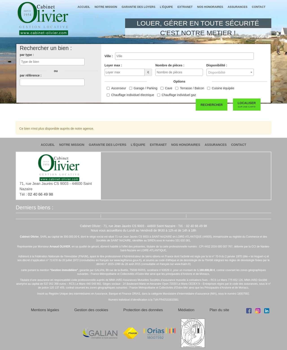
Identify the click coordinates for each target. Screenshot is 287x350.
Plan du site (219, 310)
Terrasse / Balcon (192, 88)
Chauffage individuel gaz (179, 95)
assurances (237, 7)
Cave (168, 88)
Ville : (108, 56)
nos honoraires (210, 7)
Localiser (247, 104)
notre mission (106, 7)
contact (258, 7)
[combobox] (52, 61)
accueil (84, 7)
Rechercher (211, 105)
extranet (185, 7)
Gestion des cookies (91, 310)
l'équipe (166, 7)
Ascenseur (118, 88)
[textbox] (230, 72)
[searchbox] (52, 61)
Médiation (186, 310)
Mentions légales (45, 310)
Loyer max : (113, 65)
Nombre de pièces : (169, 65)
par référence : (30, 75)
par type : (27, 55)
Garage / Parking (145, 88)
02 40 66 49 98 (40, 194)
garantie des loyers (138, 7)
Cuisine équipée (223, 88)
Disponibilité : (216, 65)
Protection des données (143, 310)
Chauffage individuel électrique (132, 95)
